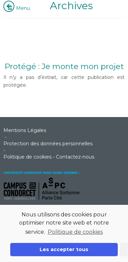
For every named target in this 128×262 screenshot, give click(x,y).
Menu (18, 8)
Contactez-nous (75, 157)
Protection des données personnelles (48, 144)
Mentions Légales (24, 130)
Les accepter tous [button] (64, 249)
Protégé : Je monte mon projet (64, 66)
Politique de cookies (75, 232)
